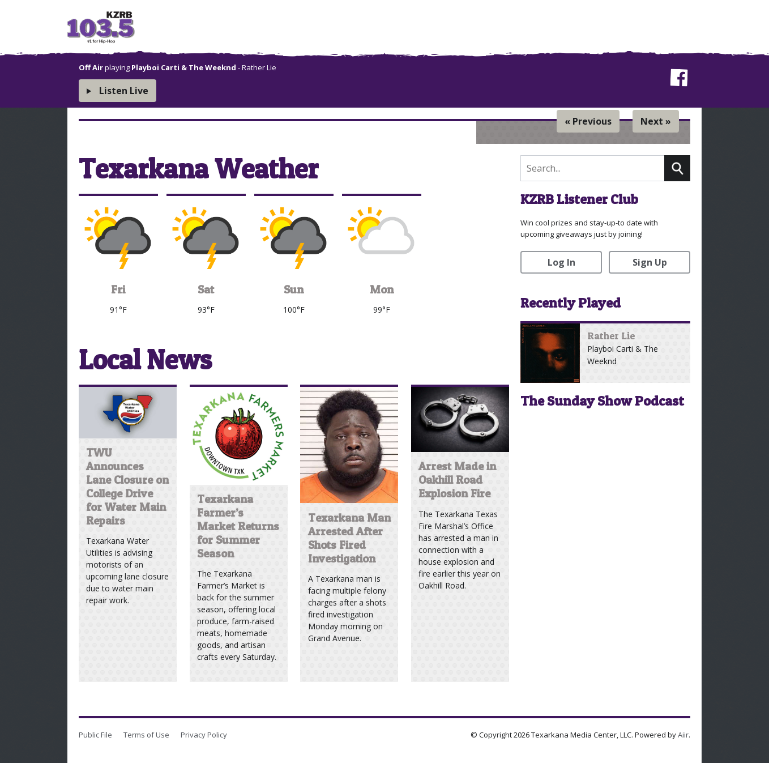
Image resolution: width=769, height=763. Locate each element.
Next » (655, 121)
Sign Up (650, 262)
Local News (145, 359)
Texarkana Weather (198, 168)
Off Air (91, 67)
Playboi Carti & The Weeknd (183, 67)
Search (677, 168)
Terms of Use (146, 735)
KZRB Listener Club (579, 199)
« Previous (588, 121)
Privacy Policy (204, 735)
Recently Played (570, 303)
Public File (95, 735)
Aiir (683, 735)
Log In (561, 262)
